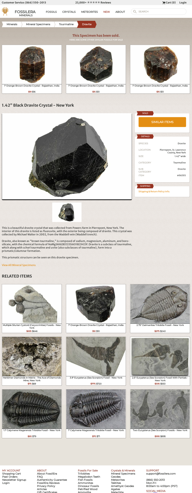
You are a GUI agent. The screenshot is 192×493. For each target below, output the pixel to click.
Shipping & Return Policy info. (154, 191)
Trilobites (84, 473)
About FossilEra (47, 473)
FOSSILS (51, 12)
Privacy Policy (46, 486)
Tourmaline (179, 162)
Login (183, 2)
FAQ (40, 476)
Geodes (116, 476)
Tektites (116, 483)
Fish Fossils (85, 479)
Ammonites (85, 483)
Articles (42, 489)
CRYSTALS (69, 12)
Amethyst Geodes (122, 486)
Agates (115, 489)
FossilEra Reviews (48, 483)
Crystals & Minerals (123, 470)
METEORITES (89, 12)
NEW (106, 12)
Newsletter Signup (14, 479)
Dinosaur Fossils (88, 486)
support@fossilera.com (161, 473)
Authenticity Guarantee (52, 479)
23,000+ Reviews (93, 2)
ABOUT (120, 12)
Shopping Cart (11, 473)
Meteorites (118, 479)
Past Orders (9, 476)
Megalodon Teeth (89, 476)
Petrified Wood (87, 489)
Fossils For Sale (88, 470)
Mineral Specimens (123, 473)
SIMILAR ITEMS (162, 122)
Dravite (182, 169)
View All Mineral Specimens (19, 265)
